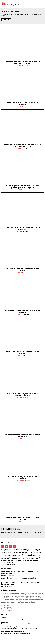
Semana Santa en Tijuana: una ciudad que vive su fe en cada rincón (22, 518)
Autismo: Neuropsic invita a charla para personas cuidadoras (22, 104)
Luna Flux (25, 521)
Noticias (20, 521)
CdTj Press (25, 65)
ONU (28, 397)
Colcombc (25, 189)
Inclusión (20, 106)
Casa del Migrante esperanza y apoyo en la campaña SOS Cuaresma (22, 311)
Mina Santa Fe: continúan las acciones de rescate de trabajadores (22, 270)
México (20, 272)
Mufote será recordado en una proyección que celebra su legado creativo (22, 228)
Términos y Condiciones (7, 610)
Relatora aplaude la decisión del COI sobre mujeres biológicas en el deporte (22, 394)
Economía (20, 148)
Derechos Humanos (21, 397)
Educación (19, 65)
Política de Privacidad (7, 609)
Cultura (20, 231)
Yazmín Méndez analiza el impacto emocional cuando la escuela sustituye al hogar (22, 62)
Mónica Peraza (25, 314)
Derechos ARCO (5, 605)
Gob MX (25, 272)
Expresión (20, 189)
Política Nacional (20, 480)
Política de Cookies (6, 607)
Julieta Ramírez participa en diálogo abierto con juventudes (23, 477)
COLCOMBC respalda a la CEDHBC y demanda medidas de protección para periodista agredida (23, 187)
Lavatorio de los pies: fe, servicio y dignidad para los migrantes (22, 353)
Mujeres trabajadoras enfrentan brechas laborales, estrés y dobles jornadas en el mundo (22, 145)
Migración (19, 314)
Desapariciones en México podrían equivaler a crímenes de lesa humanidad (22, 436)
